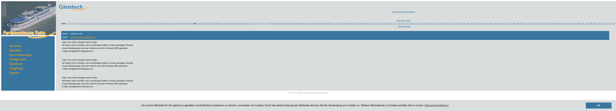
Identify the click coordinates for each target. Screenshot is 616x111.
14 (93, 23)
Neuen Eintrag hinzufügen (403, 12)
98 (323, 23)
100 (329, 23)
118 (398, 23)
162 (567, 23)
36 (153, 23)
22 (115, 23)
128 (436, 23)
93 (310, 23)
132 (452, 23)
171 (602, 23)
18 (104, 23)
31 (140, 23)
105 (348, 23)
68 (241, 23)
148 (513, 23)
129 (440, 23)
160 (559, 23)
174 (613, 23)
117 (394, 23)
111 (371, 23)
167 (586, 23)
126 (429, 23)
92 (307, 23)
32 (142, 23)
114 (383, 23)
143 (494, 23)
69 (244, 23)
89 (299, 23)
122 (413, 23)
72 (252, 23)
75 (260, 23)
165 (579, 23)
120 (406, 23)
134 (460, 23)
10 (82, 23)
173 (609, 23)
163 (571, 23)
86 (290, 23)
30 (137, 23)
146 (506, 23)
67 (238, 23)
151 (525, 23)
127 (433, 23)
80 (274, 23)
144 (498, 23)
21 (112, 23)
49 (189, 23)
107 (356, 23)
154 (536, 23)
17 (101, 23)
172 (605, 23)
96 (318, 23)
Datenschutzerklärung (312, 93)
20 (110, 23)
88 (296, 23)
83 (282, 23)
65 (233, 23)
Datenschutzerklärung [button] (437, 105)
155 (540, 23)
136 (467, 23)
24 (121, 23)
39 (162, 23)
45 (178, 23)
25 (123, 23)
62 (225, 23)
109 (364, 23)
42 (170, 23)
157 (548, 23)
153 (533, 23)
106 (352, 23)
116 (390, 23)
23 (118, 23)
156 (544, 23)
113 (379, 23)
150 (521, 23)
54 (203, 23)
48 (186, 23)
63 (227, 23)
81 (277, 23)
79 (271, 23)
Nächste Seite (404, 26)
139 (479, 23)
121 (410, 23)
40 (164, 23)
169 (594, 23)
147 (509, 23)
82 (279, 23)
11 (85, 23)
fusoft (301, 93)
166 (582, 23)
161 (563, 23)
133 (456, 23)
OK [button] (598, 105)
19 (107, 23)
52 (197, 23)
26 (126, 23)
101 (333, 23)
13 (90, 23)
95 (315, 23)
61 (222, 23)
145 (502, 23)
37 (156, 23)
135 (463, 23)
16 (99, 23)
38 (159, 23)
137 (471, 23)
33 (145, 23)
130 (444, 23)
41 (167, 23)
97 (321, 23)
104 (344, 23)
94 (312, 23)
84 (285, 23)
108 (360, 23)
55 (206, 23)
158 (552, 23)
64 (230, 23)
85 (288, 23)
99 (326, 23)
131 (448, 23)
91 (304, 23)
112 (375, 23)
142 (490, 23)
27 (129, 23)
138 (475, 23)
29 (134, 23)
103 (340, 23)
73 (255, 23)
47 (183, 23)
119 (402, 23)
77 (266, 23)
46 (181, 23)
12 (88, 23)
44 (175, 23)
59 (216, 23)
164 (575, 23)
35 (151, 23)
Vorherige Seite (403, 20)
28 (131, 23)
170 (598, 23)
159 (555, 23)
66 (236, 23)
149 (517, 23)
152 (529, 23)
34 (148, 23)
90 (301, 23)
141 (486, 23)
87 (293, 23)
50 (192, 23)
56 (208, 23)
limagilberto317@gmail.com (83, 37)
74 (258, 23)
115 (387, 23)
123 (417, 23)
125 (425, 23)
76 (263, 23)
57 (211, 23)
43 (173, 23)
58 (214, 23)
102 (337, 23)
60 (219, 23)
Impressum (325, 93)
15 (96, 23)
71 (249, 23)
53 (200, 23)
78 (268, 23)
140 (483, 23)
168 (590, 23)
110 (367, 23)
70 (247, 23)
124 (421, 23)
